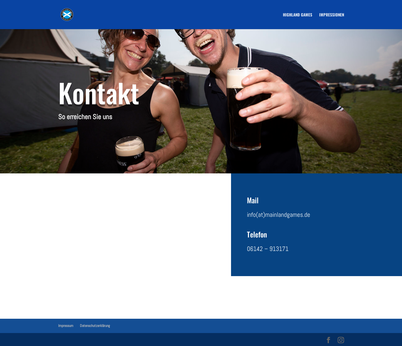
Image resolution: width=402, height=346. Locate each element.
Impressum (65, 325)
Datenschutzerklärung (95, 325)
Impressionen (331, 15)
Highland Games (297, 15)
